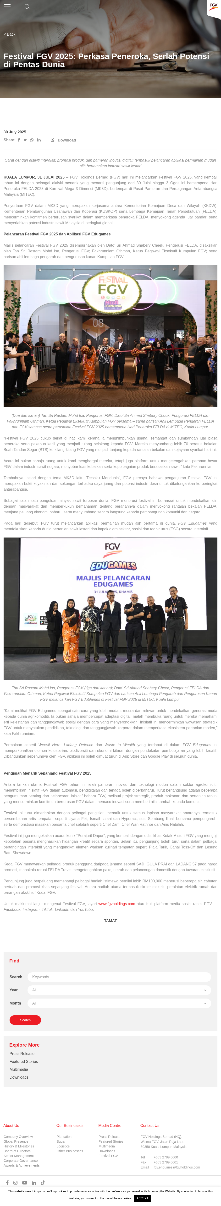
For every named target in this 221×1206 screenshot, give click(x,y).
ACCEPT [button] (142, 1198)
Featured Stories (24, 1061)
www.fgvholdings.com (116, 904)
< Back (9, 34)
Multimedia (19, 1069)
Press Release (22, 1054)
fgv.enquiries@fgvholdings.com (177, 1167)
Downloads (19, 1077)
